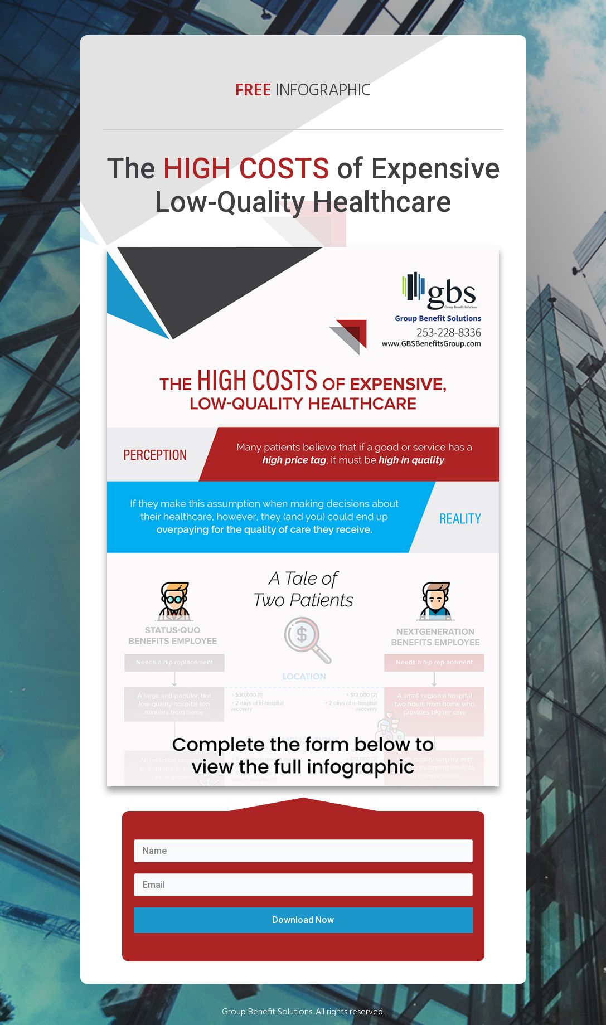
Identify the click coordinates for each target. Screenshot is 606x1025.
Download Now (303, 920)
